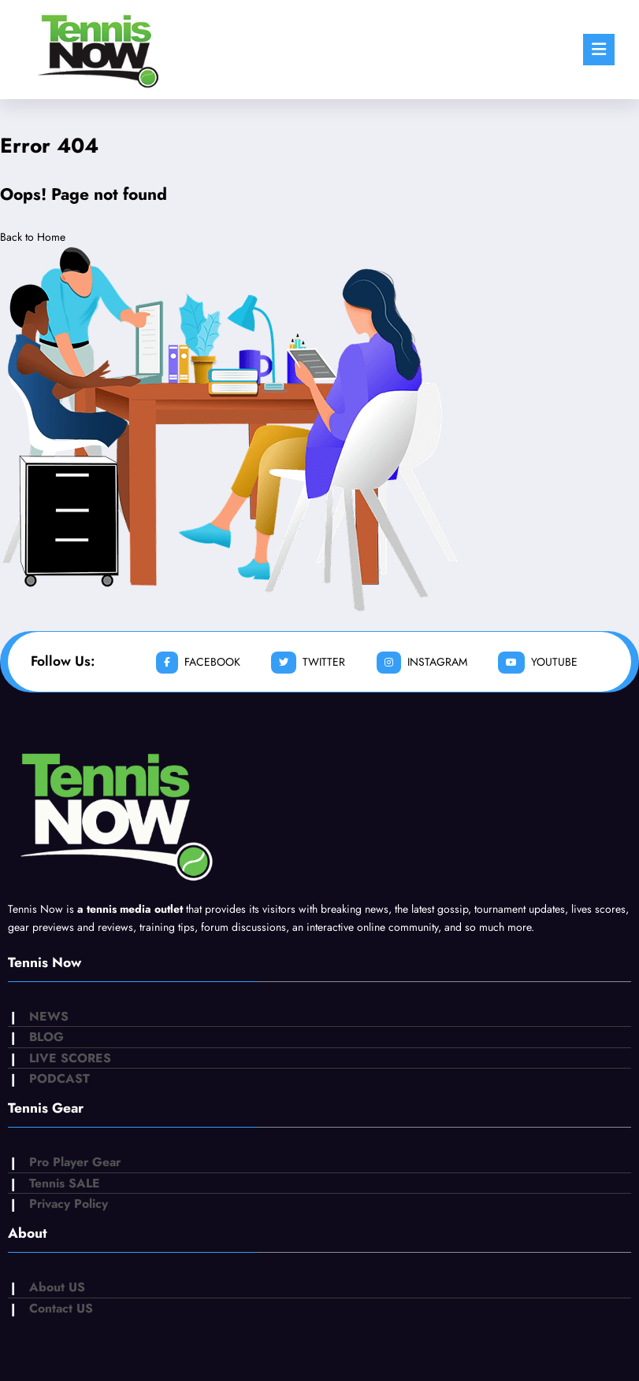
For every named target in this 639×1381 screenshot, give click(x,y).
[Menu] (599, 49)
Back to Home (32, 237)
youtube (538, 663)
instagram (422, 663)
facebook (198, 663)
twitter (308, 663)
